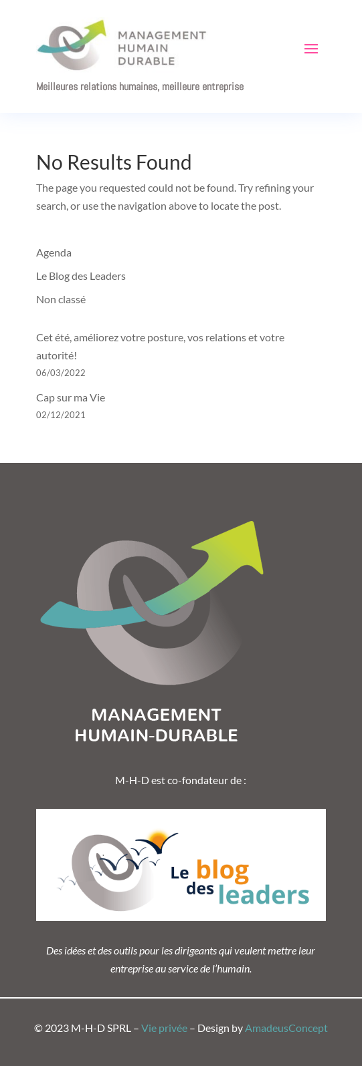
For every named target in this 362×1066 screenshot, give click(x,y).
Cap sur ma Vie (70, 397)
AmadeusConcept (286, 1027)
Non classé (61, 299)
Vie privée (164, 1027)
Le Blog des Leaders (81, 275)
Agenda (54, 252)
